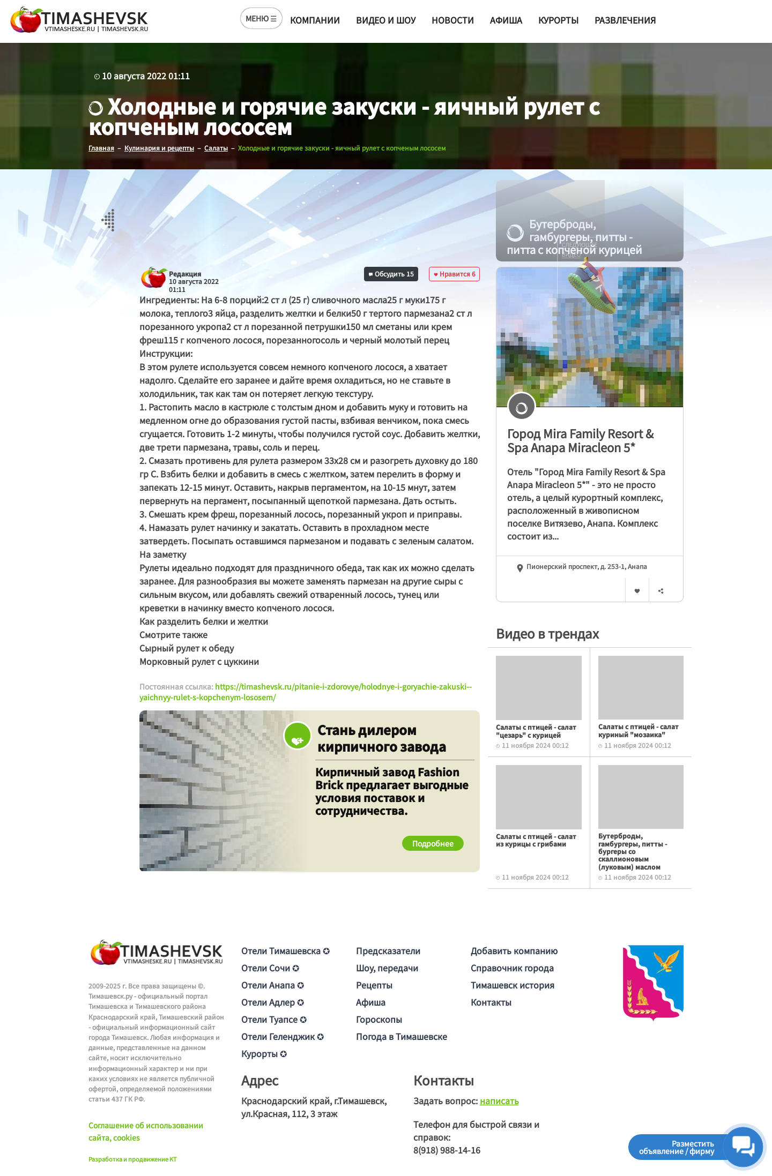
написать (499, 1100)
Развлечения (625, 19)
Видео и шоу (385, 19)
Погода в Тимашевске (401, 1036)
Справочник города (512, 967)
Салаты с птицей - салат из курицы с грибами (536, 840)
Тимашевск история (512, 984)
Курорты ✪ (264, 1053)
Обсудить (391, 273)
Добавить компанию (514, 950)
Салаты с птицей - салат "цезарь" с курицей (536, 730)
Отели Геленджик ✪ (282, 1036)
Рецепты (374, 984)
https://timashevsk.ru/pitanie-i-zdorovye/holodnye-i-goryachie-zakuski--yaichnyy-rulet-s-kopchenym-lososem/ (305, 691)
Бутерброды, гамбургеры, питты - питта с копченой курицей (574, 237)
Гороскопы (379, 1019)
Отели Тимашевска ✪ (285, 950)
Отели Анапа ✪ (272, 984)
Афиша (506, 19)
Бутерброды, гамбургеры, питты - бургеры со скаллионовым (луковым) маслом (632, 851)
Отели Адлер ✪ (272, 1002)
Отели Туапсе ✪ (274, 1019)
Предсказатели (388, 950)
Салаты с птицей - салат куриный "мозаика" (638, 730)
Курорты (558, 19)
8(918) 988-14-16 (446, 1149)
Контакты (491, 1002)
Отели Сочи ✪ (270, 967)
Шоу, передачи (387, 967)
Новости (453, 19)
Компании (315, 19)
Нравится (455, 273)
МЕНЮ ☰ (261, 18)
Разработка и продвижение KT (132, 1159)
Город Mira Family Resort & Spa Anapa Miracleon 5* (580, 440)
